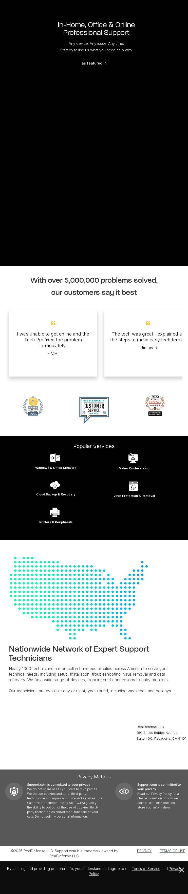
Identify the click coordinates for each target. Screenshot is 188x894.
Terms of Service (146, 868)
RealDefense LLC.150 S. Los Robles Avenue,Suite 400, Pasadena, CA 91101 (161, 732)
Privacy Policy (161, 794)
